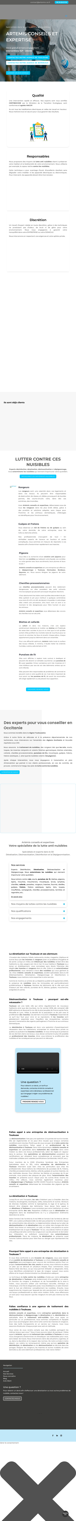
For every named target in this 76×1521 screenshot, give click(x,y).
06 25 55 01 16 (61, 2)
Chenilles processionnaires (34, 583)
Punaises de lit (27, 654)
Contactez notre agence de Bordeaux (28, 63)
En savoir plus (16, 897)
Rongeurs (23, 487)
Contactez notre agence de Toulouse (28, 57)
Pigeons (23, 553)
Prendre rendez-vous (38, 689)
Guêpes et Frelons (28, 524)
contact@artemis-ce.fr (40, 2)
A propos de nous (10, 772)
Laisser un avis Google (18, 73)
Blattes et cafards (29, 622)
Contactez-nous (12, 1398)
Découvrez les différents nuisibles (38, 476)
